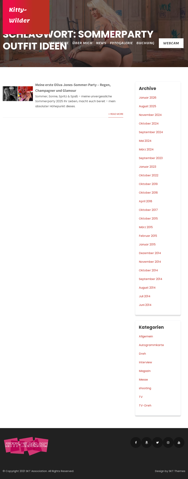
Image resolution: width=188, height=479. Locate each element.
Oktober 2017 (148, 210)
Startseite (58, 43)
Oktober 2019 (148, 184)
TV (141, 397)
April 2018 (145, 201)
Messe (143, 380)
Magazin (145, 371)
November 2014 (150, 262)
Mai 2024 (145, 141)
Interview (145, 362)
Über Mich (82, 43)
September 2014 (150, 279)
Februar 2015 (148, 236)
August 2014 (147, 288)
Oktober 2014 (148, 270)
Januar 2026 (147, 98)
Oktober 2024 (149, 123)
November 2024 (150, 115)
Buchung (145, 43)
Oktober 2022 (148, 175)
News (101, 43)
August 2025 (147, 106)
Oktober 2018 (148, 193)
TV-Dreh (145, 405)
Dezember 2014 (150, 253)
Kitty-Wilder (19, 15)
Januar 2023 (147, 167)
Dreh (142, 354)
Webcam (171, 43)
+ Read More (115, 114)
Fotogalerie (121, 43)
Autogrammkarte (151, 345)
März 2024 (146, 149)
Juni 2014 (145, 305)
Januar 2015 (147, 244)
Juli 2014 (144, 296)
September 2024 (151, 132)
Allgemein (146, 336)
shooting (145, 388)
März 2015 (146, 227)
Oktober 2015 (148, 218)
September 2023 (151, 158)
